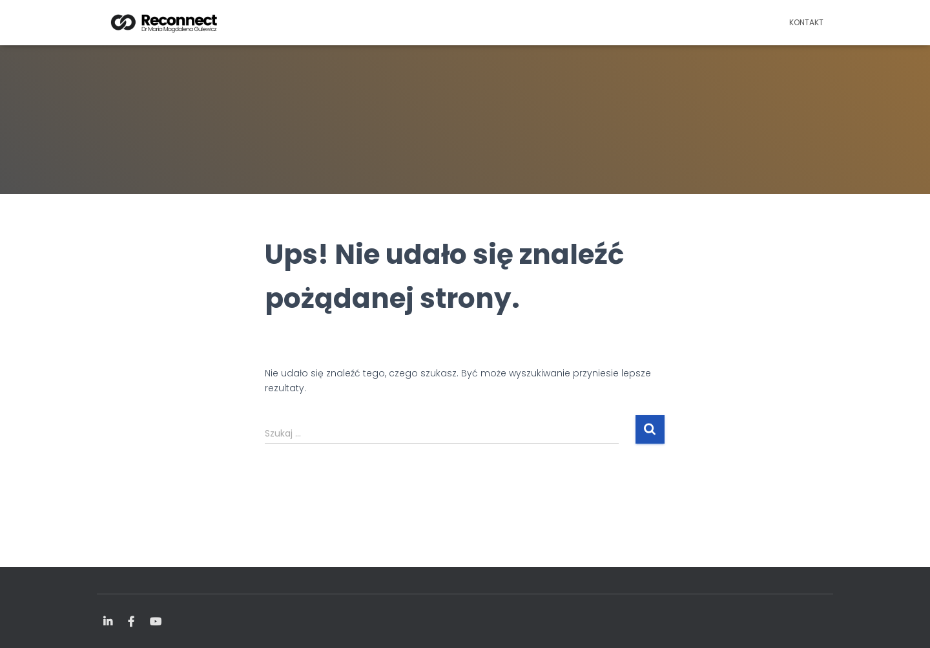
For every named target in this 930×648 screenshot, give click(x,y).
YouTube (155, 622)
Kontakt (806, 22)
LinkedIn (108, 622)
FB (131, 622)
